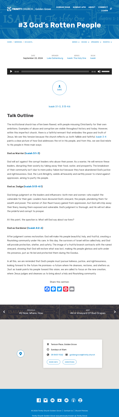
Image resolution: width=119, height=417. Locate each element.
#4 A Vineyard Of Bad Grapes (88, 313)
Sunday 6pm (79, 7)
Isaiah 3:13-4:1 (33, 186)
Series (76, 42)
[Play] (11, 71)
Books (85, 42)
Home (9, 42)
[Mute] (99, 71)
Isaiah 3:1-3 (55, 106)
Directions (69, 362)
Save (59, 88)
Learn (104, 11)
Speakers (96, 42)
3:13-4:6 (66, 106)
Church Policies (81, 411)
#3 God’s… (29, 42)
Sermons (18, 42)
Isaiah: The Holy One (76, 58)
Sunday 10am (63, 7)
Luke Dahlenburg (55, 58)
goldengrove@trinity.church (82, 355)
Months (107, 42)
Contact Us (68, 411)
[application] (59, 71)
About (91, 7)
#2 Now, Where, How (31, 313)
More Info (53, 362)
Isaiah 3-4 (101, 136)
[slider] (55, 71)
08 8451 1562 (57, 355)
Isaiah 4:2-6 (35, 228)
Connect (103, 7)
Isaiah (93, 58)
